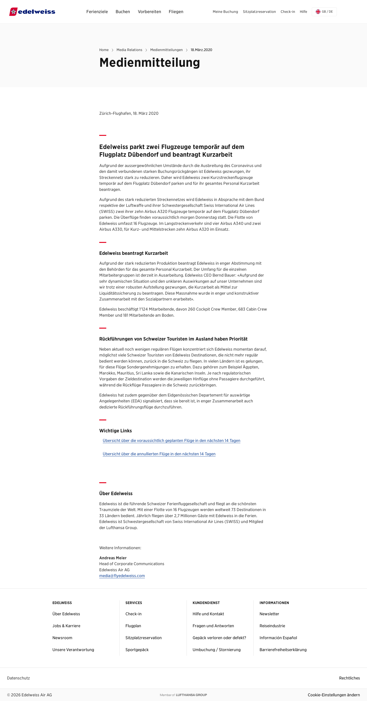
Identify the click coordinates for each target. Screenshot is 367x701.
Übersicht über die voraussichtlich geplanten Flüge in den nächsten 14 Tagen (171, 441)
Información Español (278, 637)
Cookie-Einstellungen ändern (334, 695)
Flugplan (133, 625)
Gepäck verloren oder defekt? (219, 637)
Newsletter (269, 614)
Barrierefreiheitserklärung (283, 649)
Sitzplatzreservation (143, 637)
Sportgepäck (137, 649)
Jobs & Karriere (66, 625)
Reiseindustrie (272, 625)
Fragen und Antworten (213, 625)
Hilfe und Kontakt (208, 614)
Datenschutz (18, 678)
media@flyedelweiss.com (122, 576)
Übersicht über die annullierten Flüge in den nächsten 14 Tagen (159, 454)
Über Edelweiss (66, 614)
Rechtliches (349, 678)
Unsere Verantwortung (73, 649)
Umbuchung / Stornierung (217, 649)
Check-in (133, 614)
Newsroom (62, 637)
